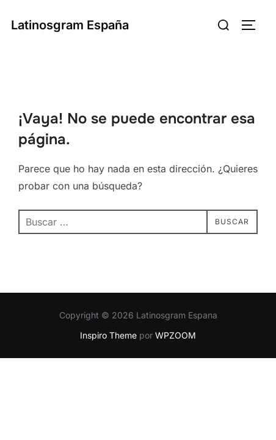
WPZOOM (175, 335)
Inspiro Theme (108, 335)
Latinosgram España (70, 25)
